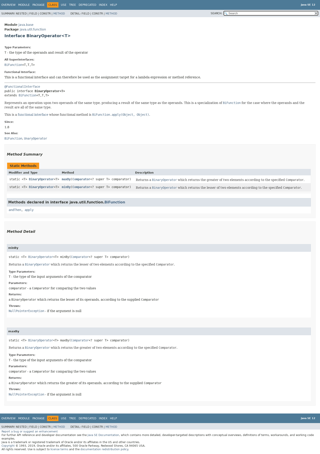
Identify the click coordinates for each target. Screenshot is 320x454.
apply (29, 210)
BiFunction (13, 65)
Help (113, 4)
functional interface (33, 114)
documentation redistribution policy (104, 449)
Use (63, 4)
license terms (59, 449)
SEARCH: (216, 13)
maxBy (66, 179)
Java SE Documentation (103, 435)
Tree (72, 4)
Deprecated (87, 4)
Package (38, 4)
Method (59, 13)
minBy (66, 187)
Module (24, 4)
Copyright (8, 445)
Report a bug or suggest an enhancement (30, 431)
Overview (8, 4)
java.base (26, 24)
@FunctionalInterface (22, 86)
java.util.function (33, 29)
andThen (15, 210)
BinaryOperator (41, 179)
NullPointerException (26, 311)
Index (103, 4)
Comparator (81, 179)
